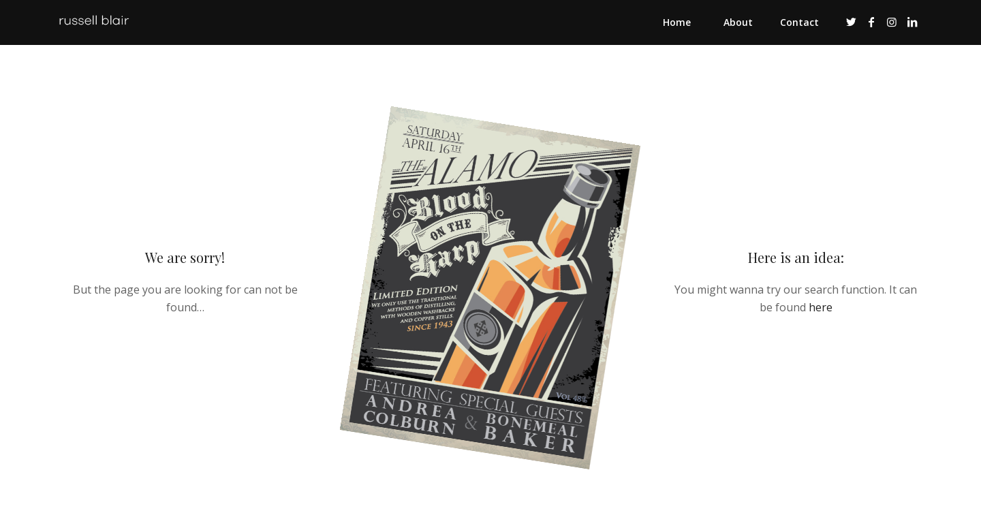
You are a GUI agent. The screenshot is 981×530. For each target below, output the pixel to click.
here (820, 307)
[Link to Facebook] (871, 22)
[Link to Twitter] (851, 22)
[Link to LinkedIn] (912, 22)
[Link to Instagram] (892, 22)
